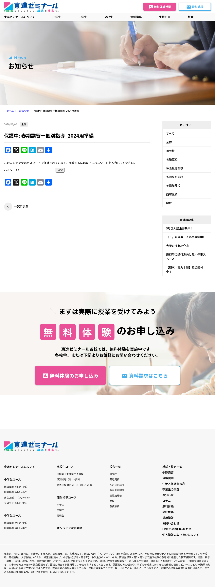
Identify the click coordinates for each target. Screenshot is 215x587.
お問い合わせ (170, 523)
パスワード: (29, 170)
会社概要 (168, 512)
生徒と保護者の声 (173, 484)
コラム (166, 501)
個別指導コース (66, 497)
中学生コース (12, 515)
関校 (169, 203)
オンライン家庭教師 (69, 528)
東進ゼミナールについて (19, 17)
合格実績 (168, 478)
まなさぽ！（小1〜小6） (17, 497)
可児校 (170, 151)
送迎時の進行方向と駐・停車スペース (186, 256)
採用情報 (168, 518)
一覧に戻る (21, 206)
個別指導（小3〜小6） (16, 492)
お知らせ (168, 495)
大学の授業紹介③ (177, 246)
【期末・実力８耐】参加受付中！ (184, 269)
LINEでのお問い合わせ (176, 529)
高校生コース (65, 467)
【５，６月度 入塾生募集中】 (186, 237)
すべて (170, 133)
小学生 (60, 504)
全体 (169, 142)
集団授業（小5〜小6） (16, 486)
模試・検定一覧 (172, 467)
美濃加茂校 (173, 186)
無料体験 (168, 506)
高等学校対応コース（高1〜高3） (75, 484)
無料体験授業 (159, 7)
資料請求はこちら (144, 375)
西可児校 (172, 194)
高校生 (60, 515)
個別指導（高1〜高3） (69, 479)
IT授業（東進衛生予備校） (71, 474)
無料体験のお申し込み (70, 375)
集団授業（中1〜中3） (16, 522)
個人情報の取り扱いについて (180, 535)
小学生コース (12, 479)
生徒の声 (165, 17)
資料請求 (194, 7)
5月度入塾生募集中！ (179, 228)
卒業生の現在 (170, 489)
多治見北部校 (174, 168)
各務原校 (172, 159)
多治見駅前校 (174, 177)
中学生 (60, 510)
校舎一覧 (115, 467)
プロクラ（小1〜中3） (16, 502)
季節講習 (168, 472)
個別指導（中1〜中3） (16, 528)
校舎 (191, 17)
